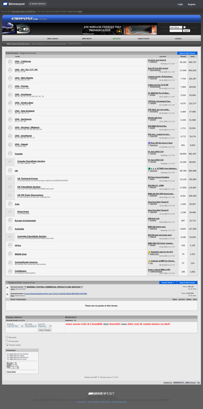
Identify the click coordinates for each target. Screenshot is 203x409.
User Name (165, 27)
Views (195, 299)
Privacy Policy (81, 402)
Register (192, 4)
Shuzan (152, 245)
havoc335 (153, 78)
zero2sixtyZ (154, 111)
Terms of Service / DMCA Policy (99, 402)
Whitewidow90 (155, 86)
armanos (153, 220)
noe (151, 263)
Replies (188, 299)
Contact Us (168, 382)
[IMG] (8, 366)
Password (164, 31)
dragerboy (153, 195)
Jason (13, 289)
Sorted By (10, 324)
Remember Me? (190, 28)
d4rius (152, 179)
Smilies (9, 364)
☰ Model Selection (38, 4)
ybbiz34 (105, 324)
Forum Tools (167, 283)
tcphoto (152, 95)
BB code (10, 363)
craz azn (153, 153)
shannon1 (153, 228)
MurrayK (153, 187)
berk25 (152, 128)
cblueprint (153, 204)
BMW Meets (87, 39)
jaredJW (153, 120)
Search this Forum (187, 53)
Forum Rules (11, 372)
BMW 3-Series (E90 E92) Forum (18, 44)
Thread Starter (21, 299)
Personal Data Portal (119, 402)
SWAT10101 (154, 254)
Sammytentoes (155, 70)
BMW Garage (52, 39)
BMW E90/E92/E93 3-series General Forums (49, 44)
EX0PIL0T (153, 62)
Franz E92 (153, 136)
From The (41, 324)
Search (178, 39)
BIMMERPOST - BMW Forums (184, 382)
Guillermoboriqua (156, 271)
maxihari (153, 103)
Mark (12, 296)
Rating (175, 299)
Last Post (181, 299)
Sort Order (28, 324)
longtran (124, 324)
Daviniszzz (154, 145)
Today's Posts (143, 39)
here (80, 11)
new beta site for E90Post (24, 11)
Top (198, 382)
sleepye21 (153, 171)
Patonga (153, 237)
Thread (12, 299)
